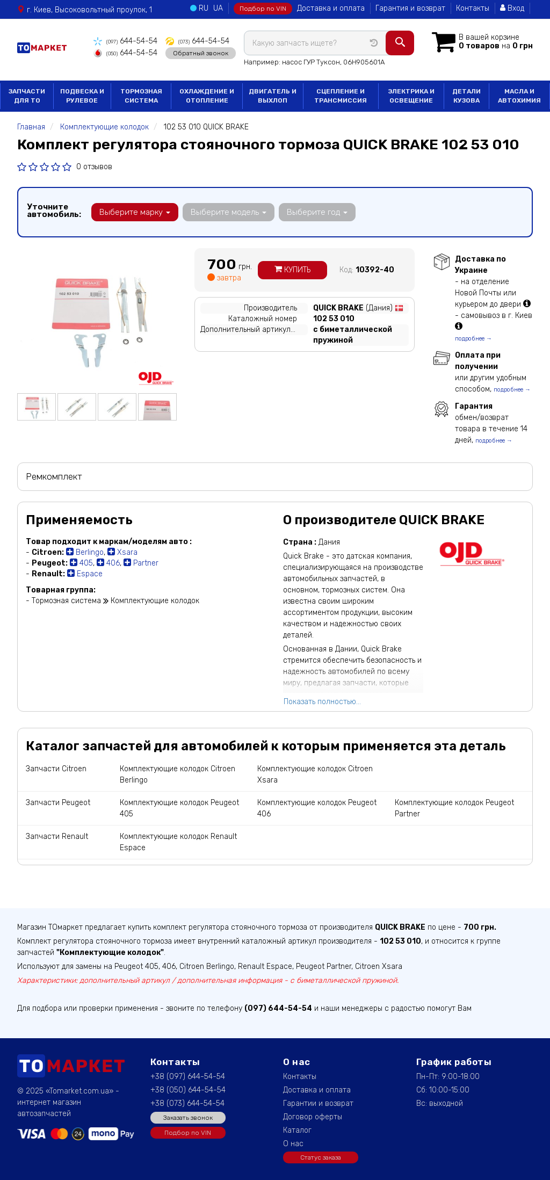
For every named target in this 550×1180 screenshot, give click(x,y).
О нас (293, 1143)
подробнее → (473, 338)
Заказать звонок (188, 1117)
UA (218, 8)
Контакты (472, 8)
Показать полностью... (322, 701)
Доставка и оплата (331, 8)
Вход (512, 8)
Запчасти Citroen (56, 768)
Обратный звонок (200, 53)
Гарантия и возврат (410, 8)
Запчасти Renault (57, 836)
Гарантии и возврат (318, 1103)
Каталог (297, 1130)
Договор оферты (312, 1116)
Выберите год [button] (317, 212)
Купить (292, 269)
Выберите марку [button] (134, 212)
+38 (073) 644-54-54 (187, 1103)
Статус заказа (320, 1157)
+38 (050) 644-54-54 (188, 1090)
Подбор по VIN (263, 8)
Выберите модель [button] (228, 212)
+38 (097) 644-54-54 (187, 1076)
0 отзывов (94, 166)
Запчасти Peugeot (58, 802)
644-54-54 (125, 41)
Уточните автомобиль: (54, 210)
